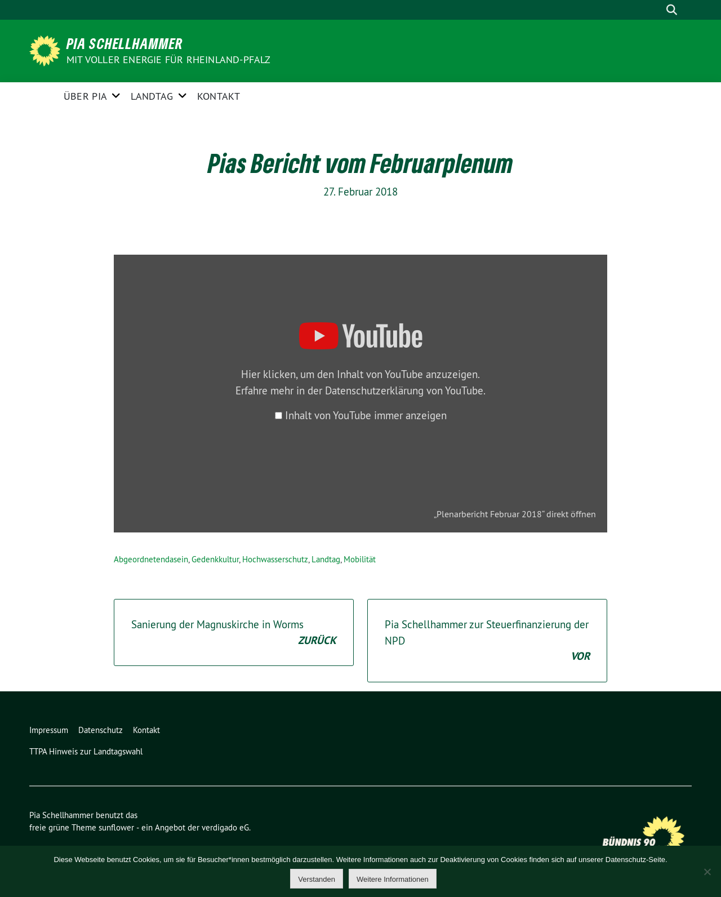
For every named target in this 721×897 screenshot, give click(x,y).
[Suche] (656, 10)
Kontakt (218, 96)
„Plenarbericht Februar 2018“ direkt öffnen (515, 513)
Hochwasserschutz (275, 559)
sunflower (116, 827)
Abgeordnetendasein (151, 559)
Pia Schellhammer (124, 43)
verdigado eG (225, 827)
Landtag (152, 96)
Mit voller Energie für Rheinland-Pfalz (169, 59)
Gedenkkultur (215, 559)
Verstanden (316, 879)
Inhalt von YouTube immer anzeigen (366, 415)
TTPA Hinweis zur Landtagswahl (86, 751)
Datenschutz (100, 730)
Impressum (48, 730)
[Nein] (707, 871)
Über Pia (85, 96)
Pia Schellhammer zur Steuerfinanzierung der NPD (487, 641)
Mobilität (360, 559)
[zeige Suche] (672, 10)
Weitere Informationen (393, 879)
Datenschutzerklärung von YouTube (404, 390)
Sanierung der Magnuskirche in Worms (233, 633)
